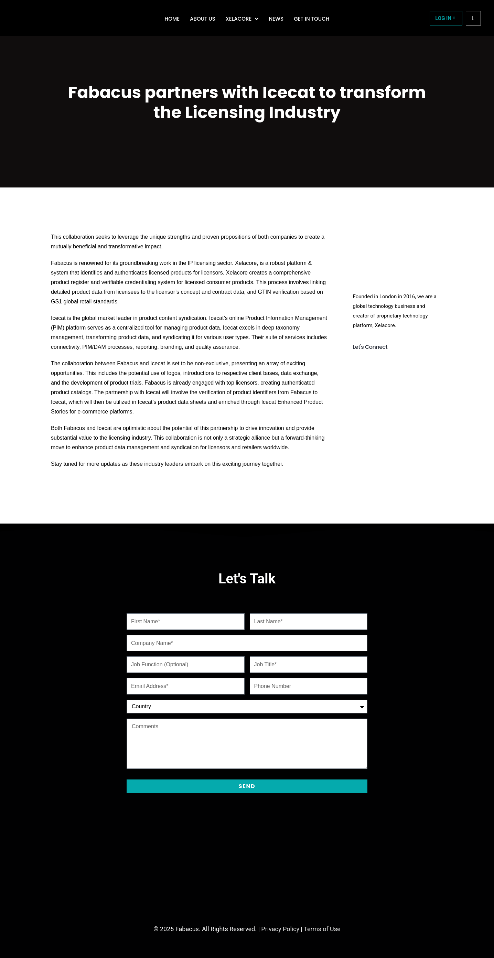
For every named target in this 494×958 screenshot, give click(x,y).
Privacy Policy (280, 929)
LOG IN (445, 18)
